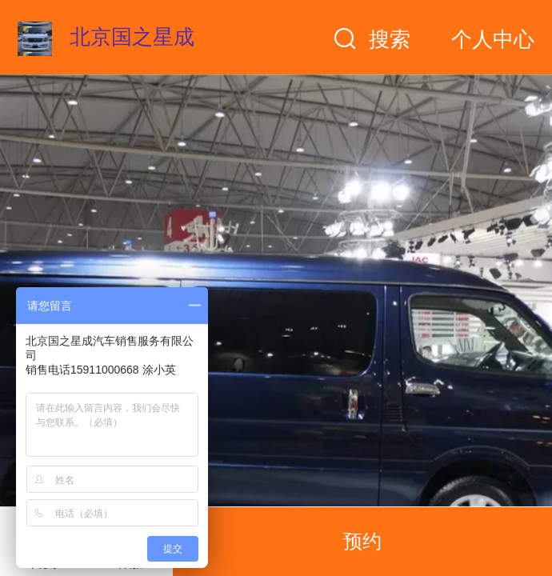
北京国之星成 (132, 37)
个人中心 (492, 39)
